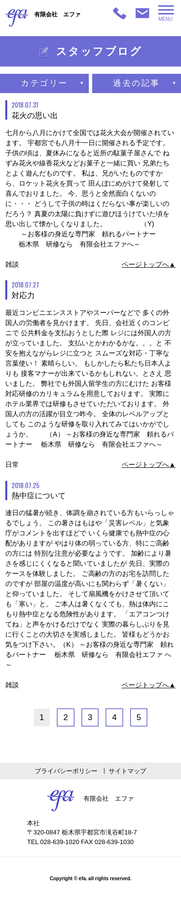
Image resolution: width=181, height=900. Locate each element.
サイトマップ (127, 771)
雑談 (12, 264)
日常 (12, 464)
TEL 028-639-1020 (53, 841)
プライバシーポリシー (66, 771)
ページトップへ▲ (149, 264)
